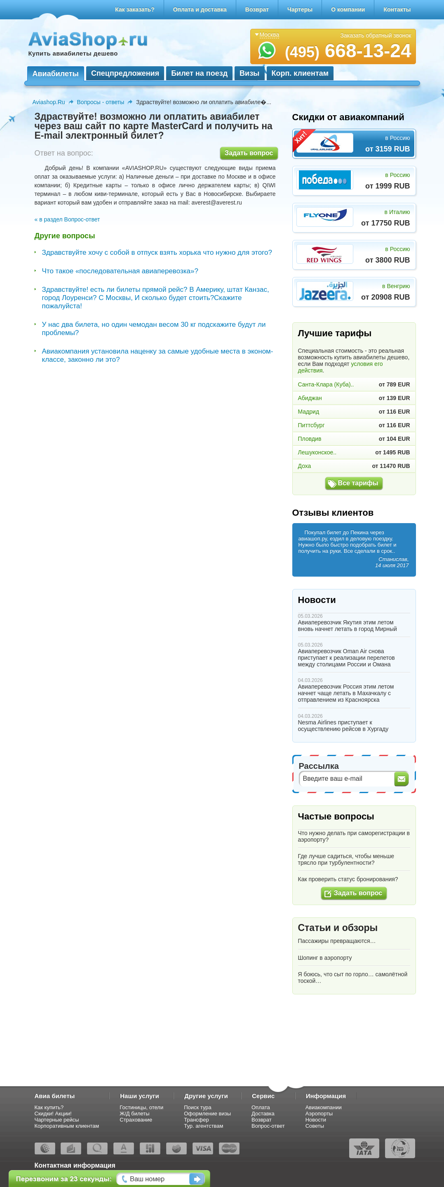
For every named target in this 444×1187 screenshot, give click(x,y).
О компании (348, 9)
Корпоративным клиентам (67, 1126)
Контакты (397, 9)
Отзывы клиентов (333, 512)
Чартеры (299, 9)
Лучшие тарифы (335, 333)
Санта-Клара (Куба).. (326, 384)
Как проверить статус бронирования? (348, 879)
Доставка (263, 1113)
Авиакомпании (323, 1107)
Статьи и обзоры (338, 927)
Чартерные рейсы (57, 1120)
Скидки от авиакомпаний (348, 117)
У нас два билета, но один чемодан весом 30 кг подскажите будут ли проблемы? (154, 329)
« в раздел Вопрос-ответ (67, 219)
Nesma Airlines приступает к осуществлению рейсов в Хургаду (343, 725)
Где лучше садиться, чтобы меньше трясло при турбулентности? (346, 859)
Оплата (260, 1107)
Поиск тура (197, 1107)
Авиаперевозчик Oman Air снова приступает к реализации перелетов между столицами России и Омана (346, 658)
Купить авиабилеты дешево (73, 53)
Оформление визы (207, 1113)
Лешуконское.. (317, 452)
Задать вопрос (249, 152)
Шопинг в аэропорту (325, 957)
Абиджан (310, 398)
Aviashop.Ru (49, 102)
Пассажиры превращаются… (337, 941)
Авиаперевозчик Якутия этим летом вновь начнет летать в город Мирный (347, 625)
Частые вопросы (336, 816)
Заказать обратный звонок (376, 35)
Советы (314, 1126)
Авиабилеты (56, 74)
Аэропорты (319, 1113)
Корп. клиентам (300, 73)
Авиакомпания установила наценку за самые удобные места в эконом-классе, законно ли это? (157, 355)
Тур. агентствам (203, 1126)
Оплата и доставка (200, 9)
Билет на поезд (199, 73)
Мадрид (308, 411)
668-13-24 (348, 50)
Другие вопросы (65, 236)
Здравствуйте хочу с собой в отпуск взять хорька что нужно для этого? (157, 252)
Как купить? (49, 1107)
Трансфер (196, 1120)
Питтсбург (311, 425)
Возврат (257, 9)
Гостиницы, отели (141, 1107)
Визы (249, 73)
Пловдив (310, 438)
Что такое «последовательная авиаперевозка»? (120, 271)
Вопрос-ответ (268, 1126)
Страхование (136, 1120)
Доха (304, 466)
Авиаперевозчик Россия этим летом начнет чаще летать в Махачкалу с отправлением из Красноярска (346, 693)
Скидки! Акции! (53, 1113)
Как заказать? (135, 9)
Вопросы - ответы (101, 102)
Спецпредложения (125, 73)
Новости (317, 600)
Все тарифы (358, 482)
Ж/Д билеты (134, 1113)
